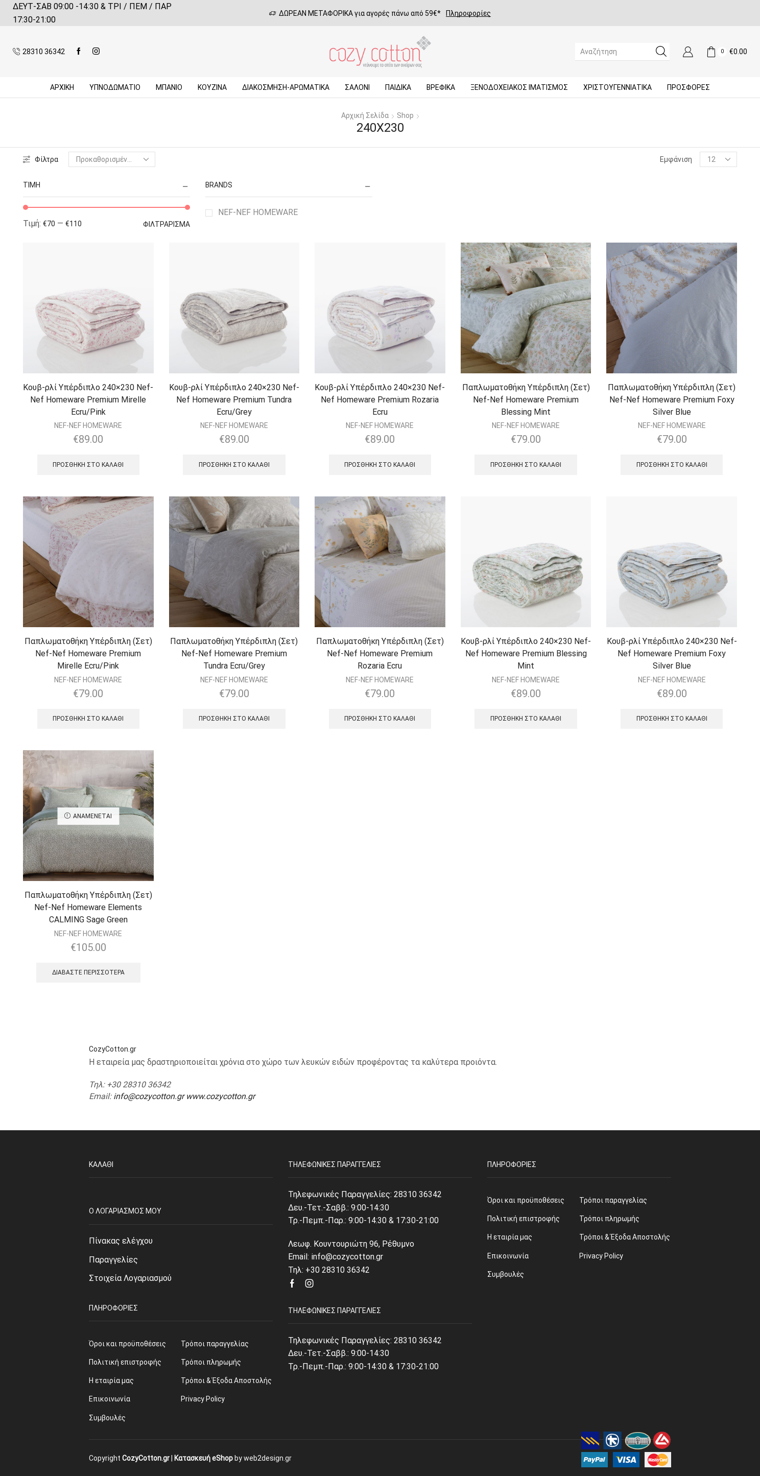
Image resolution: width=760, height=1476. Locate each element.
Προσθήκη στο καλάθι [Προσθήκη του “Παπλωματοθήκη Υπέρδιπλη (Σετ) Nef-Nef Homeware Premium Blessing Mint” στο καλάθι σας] (525, 464)
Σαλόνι (357, 87)
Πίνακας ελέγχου (121, 1241)
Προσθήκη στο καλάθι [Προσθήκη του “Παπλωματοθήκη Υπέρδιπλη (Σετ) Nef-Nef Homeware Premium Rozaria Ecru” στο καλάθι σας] (379, 718)
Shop (405, 115)
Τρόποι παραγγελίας (215, 1344)
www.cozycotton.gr (220, 1096)
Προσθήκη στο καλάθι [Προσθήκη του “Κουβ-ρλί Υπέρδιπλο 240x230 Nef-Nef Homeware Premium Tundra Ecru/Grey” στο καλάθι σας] (234, 464)
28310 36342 (418, 1194)
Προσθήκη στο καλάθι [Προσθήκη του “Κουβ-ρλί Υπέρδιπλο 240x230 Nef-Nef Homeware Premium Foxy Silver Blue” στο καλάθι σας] (671, 718)
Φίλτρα (40, 159)
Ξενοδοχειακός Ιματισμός (519, 87)
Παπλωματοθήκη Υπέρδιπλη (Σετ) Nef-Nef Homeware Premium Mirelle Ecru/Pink (88, 653)
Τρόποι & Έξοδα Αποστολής (226, 1380)
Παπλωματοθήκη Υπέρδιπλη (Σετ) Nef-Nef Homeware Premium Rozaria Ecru (380, 653)
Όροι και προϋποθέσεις (127, 1344)
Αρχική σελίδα (365, 115)
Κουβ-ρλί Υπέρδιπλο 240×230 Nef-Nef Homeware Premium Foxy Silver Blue (672, 653)
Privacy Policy (203, 1399)
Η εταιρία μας (111, 1380)
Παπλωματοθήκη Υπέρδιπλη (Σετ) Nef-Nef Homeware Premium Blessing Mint (526, 400)
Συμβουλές (107, 1418)
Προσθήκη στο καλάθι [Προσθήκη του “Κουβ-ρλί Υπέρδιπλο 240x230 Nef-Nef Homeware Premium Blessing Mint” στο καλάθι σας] (525, 718)
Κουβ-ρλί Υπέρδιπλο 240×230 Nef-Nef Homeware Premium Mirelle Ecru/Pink (88, 400)
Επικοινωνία (109, 1399)
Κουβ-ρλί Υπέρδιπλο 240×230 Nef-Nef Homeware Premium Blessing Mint (526, 653)
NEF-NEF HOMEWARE (258, 212)
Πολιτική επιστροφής (125, 1362)
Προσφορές (688, 87)
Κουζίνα (212, 87)
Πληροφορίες (468, 13)
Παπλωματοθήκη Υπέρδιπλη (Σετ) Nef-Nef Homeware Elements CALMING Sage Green (88, 907)
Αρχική (62, 87)
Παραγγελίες (113, 1260)
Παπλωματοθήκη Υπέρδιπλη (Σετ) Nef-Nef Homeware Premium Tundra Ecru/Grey (234, 653)
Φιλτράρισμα (166, 224)
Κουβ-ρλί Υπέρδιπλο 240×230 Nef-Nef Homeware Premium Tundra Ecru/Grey (234, 400)
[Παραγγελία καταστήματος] (111, 159)
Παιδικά (398, 87)
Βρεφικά (440, 87)
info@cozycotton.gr (148, 1096)
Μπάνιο (169, 87)
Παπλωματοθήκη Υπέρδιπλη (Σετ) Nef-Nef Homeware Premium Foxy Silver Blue (671, 400)
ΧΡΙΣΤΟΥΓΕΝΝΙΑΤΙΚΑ (617, 87)
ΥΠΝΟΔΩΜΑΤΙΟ (114, 87)
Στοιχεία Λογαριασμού (130, 1278)
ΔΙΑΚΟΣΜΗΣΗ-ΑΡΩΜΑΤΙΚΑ (285, 87)
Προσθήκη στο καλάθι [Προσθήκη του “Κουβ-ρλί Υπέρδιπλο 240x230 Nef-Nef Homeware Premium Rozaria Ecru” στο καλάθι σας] (379, 464)
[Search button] (661, 51)
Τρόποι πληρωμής (211, 1362)
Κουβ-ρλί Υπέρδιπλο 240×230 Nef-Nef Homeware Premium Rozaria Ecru (380, 400)
